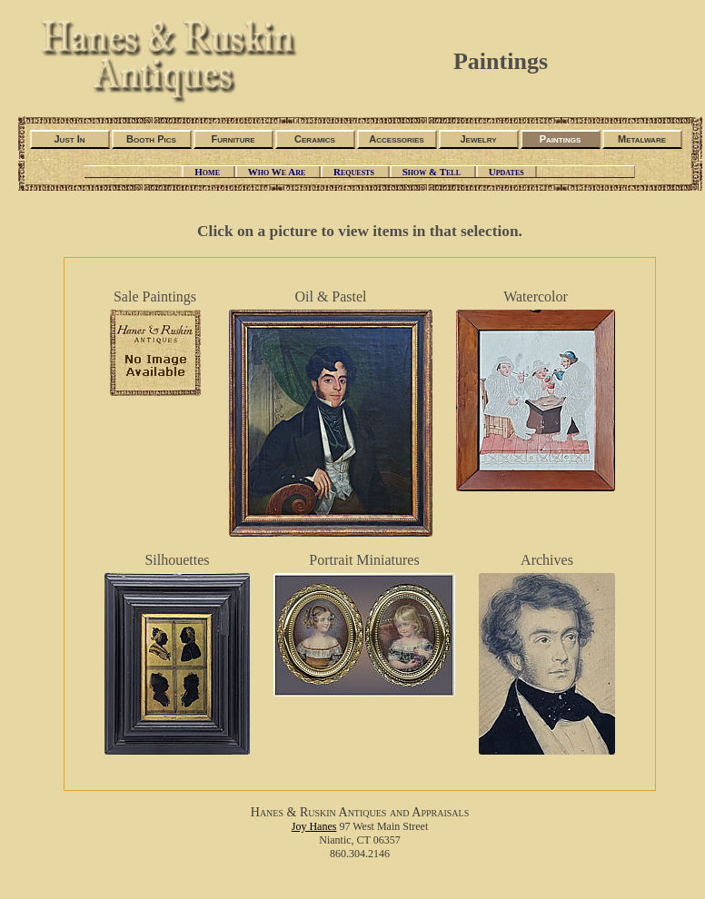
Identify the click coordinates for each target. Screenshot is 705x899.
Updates (506, 171)
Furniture (232, 138)
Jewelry (478, 138)
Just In (69, 138)
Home (208, 171)
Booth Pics (151, 138)
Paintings (560, 138)
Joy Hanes (314, 826)
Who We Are (278, 171)
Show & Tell (432, 171)
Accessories (396, 138)
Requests (355, 171)
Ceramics (314, 138)
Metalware (642, 138)
